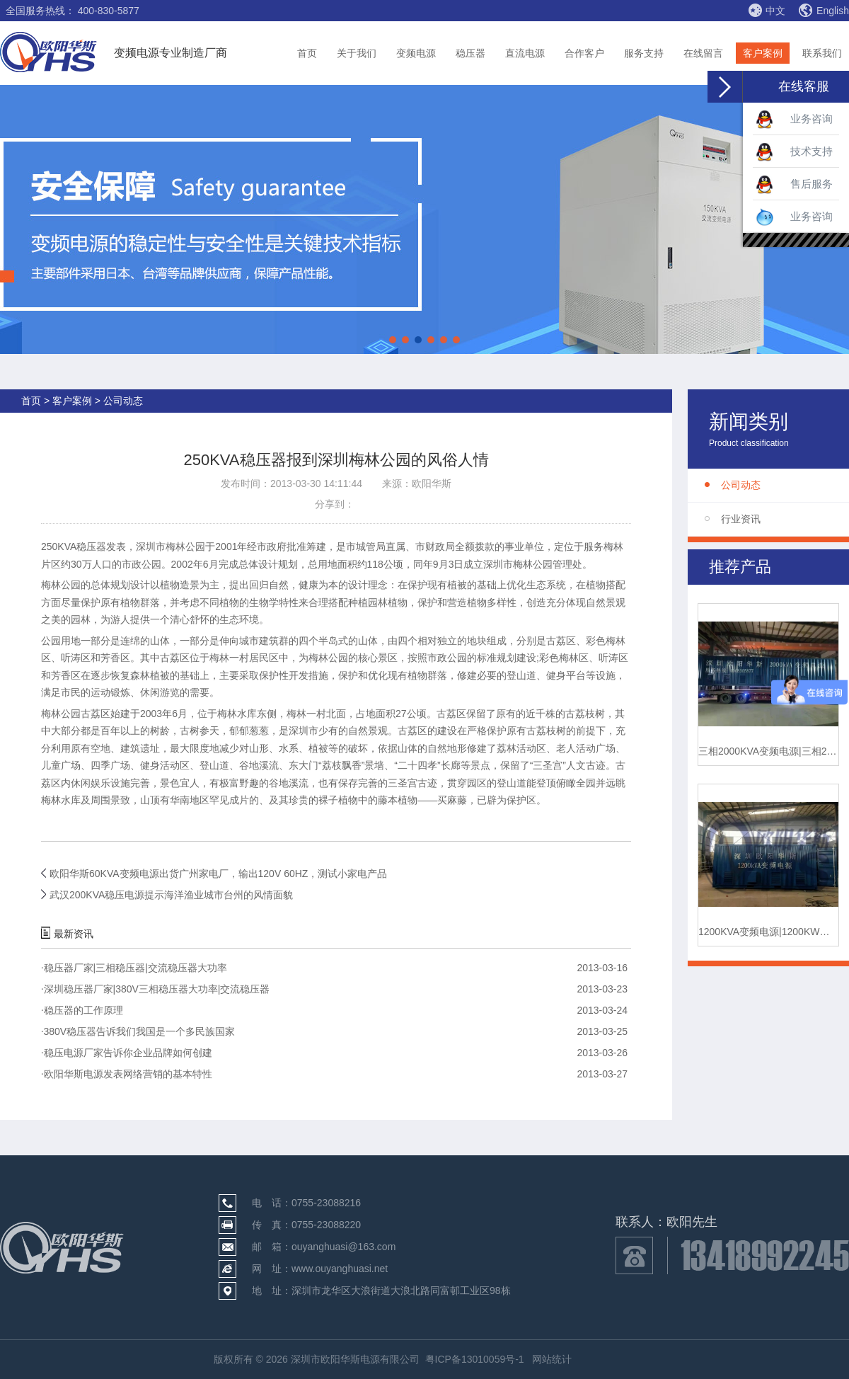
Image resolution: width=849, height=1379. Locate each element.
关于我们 (356, 53)
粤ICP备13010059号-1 (474, 1359)
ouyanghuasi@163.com (343, 1246)
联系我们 (822, 53)
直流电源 (525, 53)
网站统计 (552, 1359)
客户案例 (762, 53)
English (824, 11)
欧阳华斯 (431, 483)
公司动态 (741, 485)
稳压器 (470, 53)
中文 (766, 10)
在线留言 (703, 53)
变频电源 (416, 53)
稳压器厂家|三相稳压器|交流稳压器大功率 (134, 967)
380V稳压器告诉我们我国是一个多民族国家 (138, 1031)
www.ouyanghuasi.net (339, 1268)
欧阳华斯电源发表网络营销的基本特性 (126, 1074)
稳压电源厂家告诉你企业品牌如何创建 (126, 1052)
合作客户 (584, 53)
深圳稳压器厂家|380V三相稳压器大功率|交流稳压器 (155, 989)
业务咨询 (794, 120)
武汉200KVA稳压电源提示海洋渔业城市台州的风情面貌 (171, 894)
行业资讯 (741, 519)
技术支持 (794, 152)
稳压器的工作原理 (82, 1010)
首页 (307, 53)
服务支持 (644, 53)
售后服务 (794, 185)
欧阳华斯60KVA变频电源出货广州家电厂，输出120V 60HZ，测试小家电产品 (218, 873)
